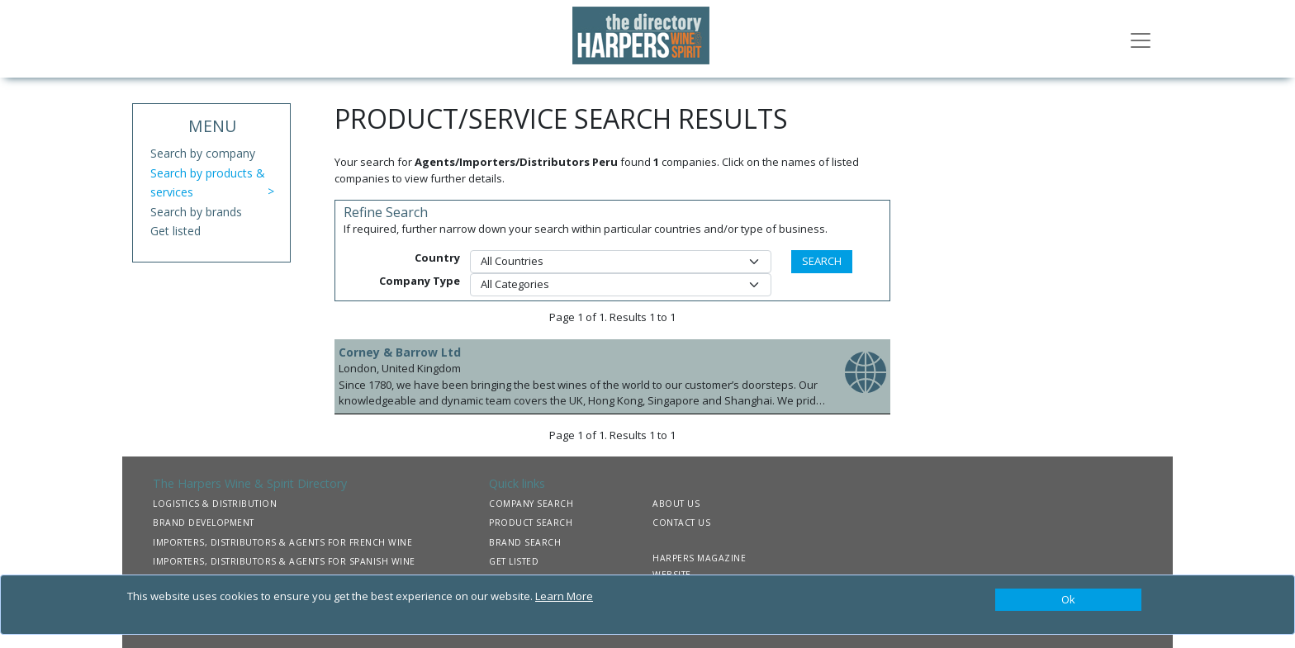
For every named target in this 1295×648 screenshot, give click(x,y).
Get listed (175, 231)
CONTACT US (681, 522)
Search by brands (196, 212)
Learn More (564, 596)
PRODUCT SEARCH (530, 522)
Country (437, 257)
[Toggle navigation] (1140, 39)
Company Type (419, 280)
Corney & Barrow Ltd (400, 352)
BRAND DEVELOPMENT (203, 522)
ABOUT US (676, 503)
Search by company (202, 153)
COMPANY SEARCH (531, 503)
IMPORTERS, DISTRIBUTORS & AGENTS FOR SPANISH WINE (284, 561)
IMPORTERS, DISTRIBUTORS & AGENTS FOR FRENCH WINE (282, 542)
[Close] (1068, 600)
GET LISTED (513, 561)
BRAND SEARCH (525, 542)
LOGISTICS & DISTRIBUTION (215, 503)
